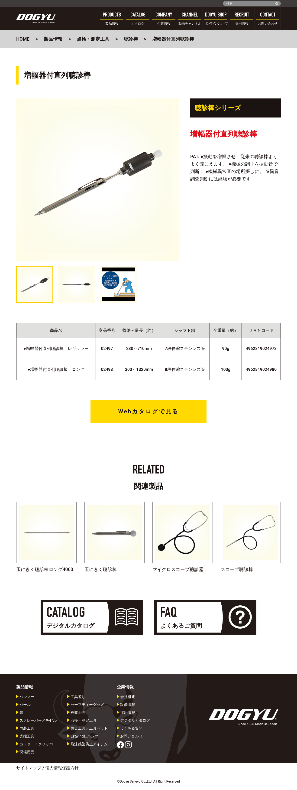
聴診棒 (131, 39)
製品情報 (53, 39)
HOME (22, 39)
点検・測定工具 (93, 39)
